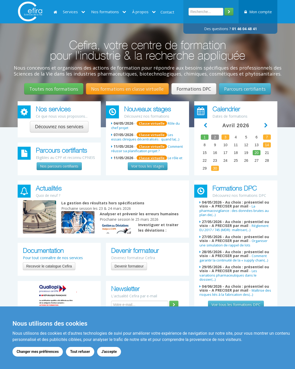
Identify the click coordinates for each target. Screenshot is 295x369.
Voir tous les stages (147, 166)
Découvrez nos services (59, 126)
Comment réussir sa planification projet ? (147, 148)
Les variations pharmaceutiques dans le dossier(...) (228, 275)
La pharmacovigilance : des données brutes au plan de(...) (234, 210)
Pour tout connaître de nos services (53, 257)
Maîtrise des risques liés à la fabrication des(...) (235, 292)
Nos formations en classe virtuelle (127, 89)
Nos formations (108, 11)
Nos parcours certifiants (59, 166)
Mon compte (258, 11)
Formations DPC (194, 89)
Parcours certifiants (245, 89)
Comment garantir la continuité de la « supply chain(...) (233, 257)
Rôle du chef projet (145, 125)
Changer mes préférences (38, 352)
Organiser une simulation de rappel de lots (233, 242)
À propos (144, 11)
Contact (167, 12)
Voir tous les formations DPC (235, 304)
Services (74, 11)
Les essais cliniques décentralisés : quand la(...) (145, 137)
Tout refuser (80, 352)
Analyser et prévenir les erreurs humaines (139, 213)
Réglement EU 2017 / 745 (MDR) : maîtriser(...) (234, 227)
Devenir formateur (129, 266)
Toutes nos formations (53, 89)
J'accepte (109, 352)
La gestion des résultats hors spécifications (102, 202)
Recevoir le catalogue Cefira (49, 266)
